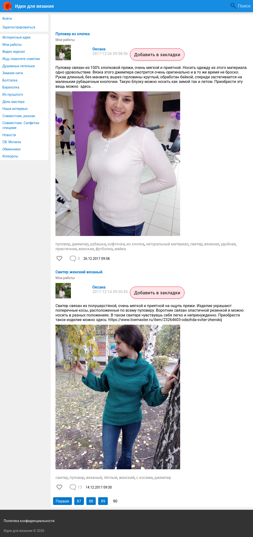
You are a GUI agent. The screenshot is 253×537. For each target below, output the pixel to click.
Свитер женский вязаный (79, 272)
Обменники (11, 149)
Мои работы (12, 45)
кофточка (116, 244)
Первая (62, 501)
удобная (228, 244)
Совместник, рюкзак (18, 116)
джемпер (80, 244)
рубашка (98, 244)
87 (79, 501)
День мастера (13, 102)
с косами (144, 477)
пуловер (62, 244)
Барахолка (10, 87)
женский (127, 477)
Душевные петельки (18, 66)
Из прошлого (12, 94)
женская (86, 249)
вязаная (211, 244)
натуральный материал (167, 244)
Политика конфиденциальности (29, 521)
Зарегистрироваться (18, 27)
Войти (7, 18)
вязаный (94, 477)
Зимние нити (12, 73)
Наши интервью (15, 109)
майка (120, 249)
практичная (66, 249)
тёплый (110, 477)
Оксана (98, 49)
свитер (196, 244)
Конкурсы (10, 156)
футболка (104, 249)
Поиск (244, 5)
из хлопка (135, 244)
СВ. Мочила (11, 142)
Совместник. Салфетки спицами (20, 125)
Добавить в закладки (157, 54)
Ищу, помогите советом (21, 59)
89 (103, 501)
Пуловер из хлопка (72, 34)
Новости (9, 135)
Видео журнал (13, 52)
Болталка (9, 80)
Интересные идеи (16, 37)
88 (91, 501)
